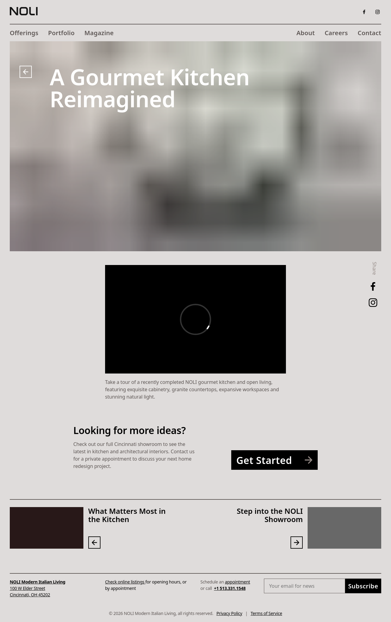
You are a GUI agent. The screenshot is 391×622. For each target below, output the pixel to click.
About (305, 33)
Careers (336, 33)
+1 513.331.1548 (229, 588)
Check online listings (125, 582)
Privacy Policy (229, 613)
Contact (369, 33)
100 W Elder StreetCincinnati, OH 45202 (37, 588)
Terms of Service (266, 613)
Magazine (99, 33)
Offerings (24, 33)
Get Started (277, 460)
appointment (237, 582)
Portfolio (61, 33)
